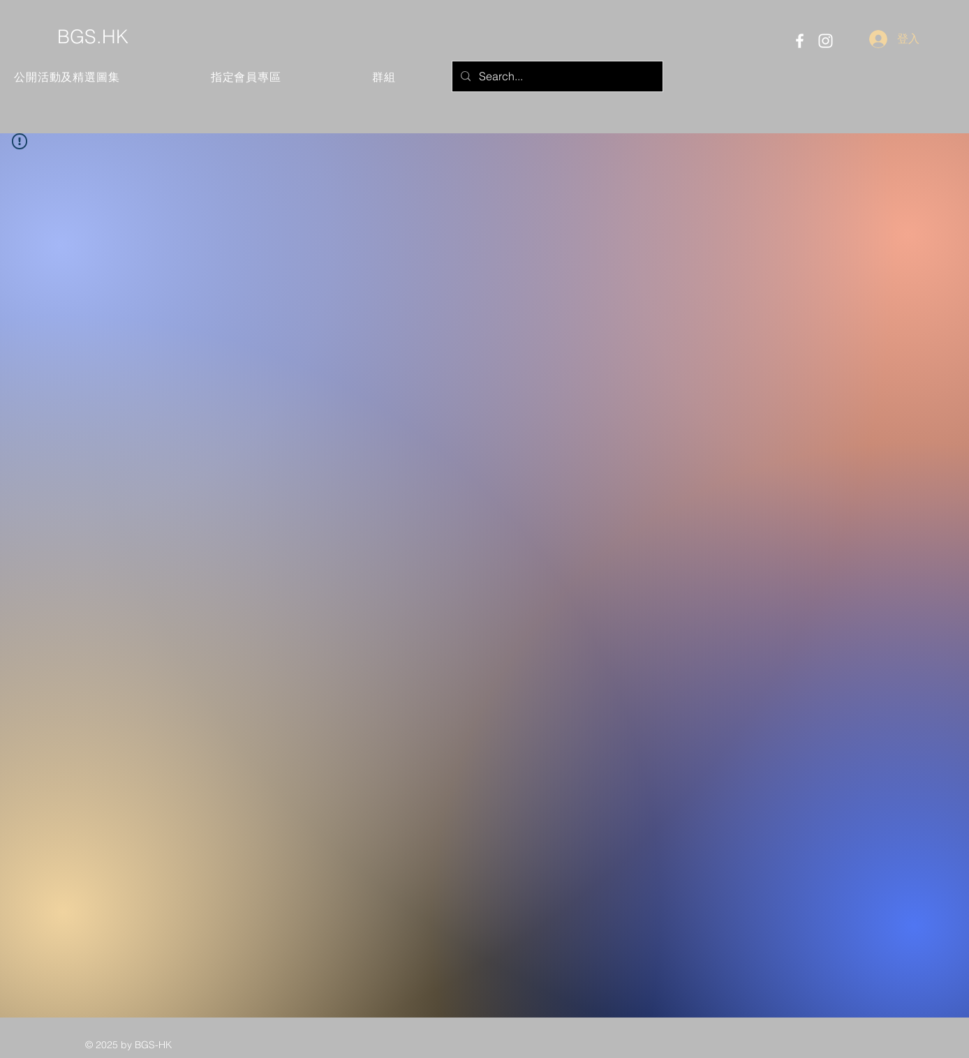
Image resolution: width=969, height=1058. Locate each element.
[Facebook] (799, 40)
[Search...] (556, 76)
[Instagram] (825, 40)
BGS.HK (92, 36)
